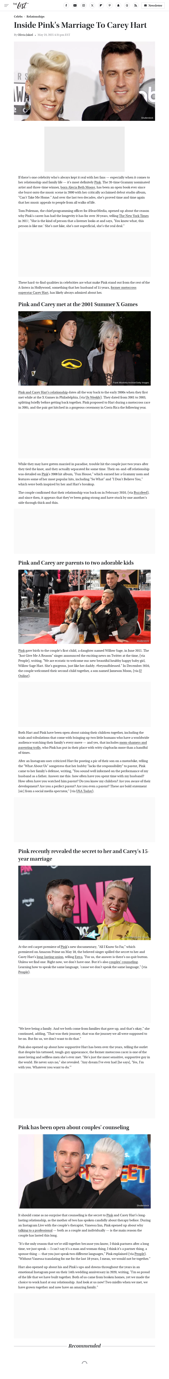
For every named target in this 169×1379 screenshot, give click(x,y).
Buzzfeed (140, 493)
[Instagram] (83, 5)
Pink (97, 182)
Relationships (36, 16)
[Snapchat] (118, 5)
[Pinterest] (110, 5)
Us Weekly (93, 397)
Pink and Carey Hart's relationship (43, 392)
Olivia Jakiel (25, 34)
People (23, 972)
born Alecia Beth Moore (77, 187)
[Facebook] (66, 5)
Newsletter (153, 5)
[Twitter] (92, 5)
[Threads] (127, 5)
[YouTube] (75, 5)
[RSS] (136, 5)
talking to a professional (35, 1230)
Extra (78, 957)
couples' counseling (123, 962)
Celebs (18, 16)
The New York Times (134, 216)
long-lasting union (50, 957)
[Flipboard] (101, 5)
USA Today (84, 791)
